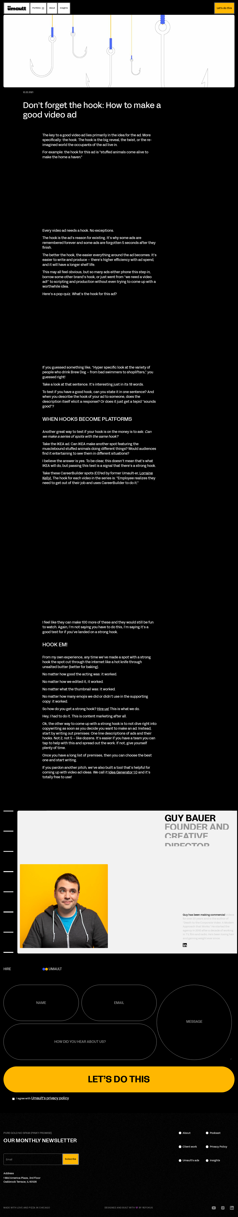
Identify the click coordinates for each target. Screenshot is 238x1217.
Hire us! (103, 709)
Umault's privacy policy (50, 1098)
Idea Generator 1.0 (122, 772)
